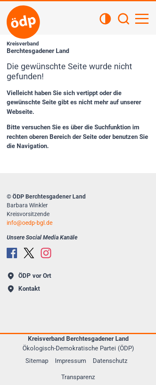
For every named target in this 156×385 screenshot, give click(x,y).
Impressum (70, 361)
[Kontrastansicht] (105, 19)
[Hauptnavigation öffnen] (141, 18)
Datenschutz (110, 361)
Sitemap (36, 361)
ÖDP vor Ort (29, 275)
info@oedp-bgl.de (29, 222)
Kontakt (24, 288)
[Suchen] (123, 19)
